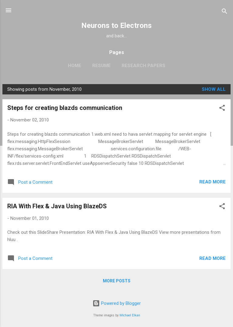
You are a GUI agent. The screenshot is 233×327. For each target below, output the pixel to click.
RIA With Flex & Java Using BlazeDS (57, 206)
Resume (101, 65)
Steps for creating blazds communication (64, 107)
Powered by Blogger (117, 303)
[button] (222, 109)
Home (74, 65)
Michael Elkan (130, 315)
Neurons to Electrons (116, 25)
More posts (116, 280)
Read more (212, 182)
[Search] (224, 12)
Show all (214, 89)
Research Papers (143, 65)
